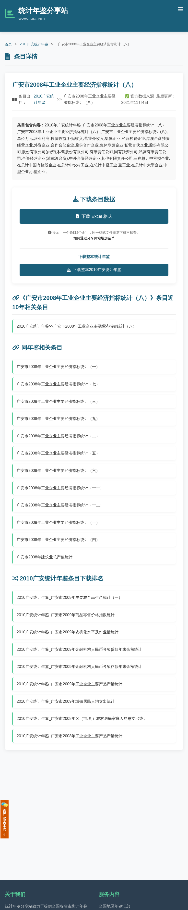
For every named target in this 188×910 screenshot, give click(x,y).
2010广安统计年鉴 (34, 44)
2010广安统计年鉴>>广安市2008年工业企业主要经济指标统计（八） (77, 326)
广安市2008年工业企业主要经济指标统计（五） (58, 453)
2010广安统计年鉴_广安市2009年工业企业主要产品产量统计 (69, 684)
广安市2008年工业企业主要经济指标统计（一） (58, 367)
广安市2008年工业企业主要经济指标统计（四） (58, 540)
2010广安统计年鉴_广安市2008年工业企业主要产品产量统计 (69, 736)
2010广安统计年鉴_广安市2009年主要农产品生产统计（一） (69, 597)
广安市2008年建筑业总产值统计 (44, 557)
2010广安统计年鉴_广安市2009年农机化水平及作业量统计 (67, 632)
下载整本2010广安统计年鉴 (94, 270)
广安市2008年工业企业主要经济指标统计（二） (58, 436)
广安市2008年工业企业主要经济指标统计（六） (58, 470)
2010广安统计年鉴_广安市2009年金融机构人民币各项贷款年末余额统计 (79, 649)
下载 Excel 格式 (94, 216)
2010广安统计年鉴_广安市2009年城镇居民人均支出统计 (66, 701)
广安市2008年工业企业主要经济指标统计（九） (58, 419)
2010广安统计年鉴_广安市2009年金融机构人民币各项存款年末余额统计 (79, 666)
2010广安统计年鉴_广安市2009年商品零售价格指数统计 (66, 615)
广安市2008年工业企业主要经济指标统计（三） (58, 401)
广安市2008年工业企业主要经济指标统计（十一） (60, 488)
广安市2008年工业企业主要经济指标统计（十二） (60, 505)
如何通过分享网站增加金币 (94, 238)
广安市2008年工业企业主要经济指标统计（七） (58, 384)
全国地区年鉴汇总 (114, 906)
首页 (8, 44)
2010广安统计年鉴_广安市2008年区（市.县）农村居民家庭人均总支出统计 (82, 718)
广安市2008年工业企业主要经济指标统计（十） (58, 522)
